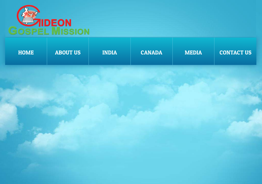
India (109, 52)
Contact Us (236, 52)
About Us (68, 52)
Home (26, 52)
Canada (151, 52)
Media (193, 52)
